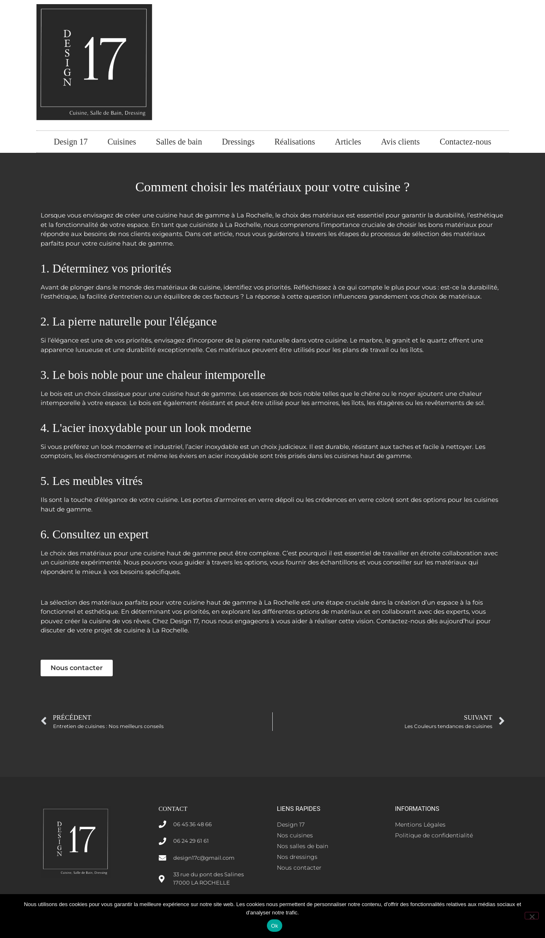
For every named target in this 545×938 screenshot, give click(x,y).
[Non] (532, 915)
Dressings (238, 141)
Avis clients (400, 141)
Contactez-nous (465, 141)
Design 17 (71, 141)
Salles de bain (179, 141)
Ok (274, 926)
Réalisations (294, 141)
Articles (348, 141)
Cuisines (121, 141)
